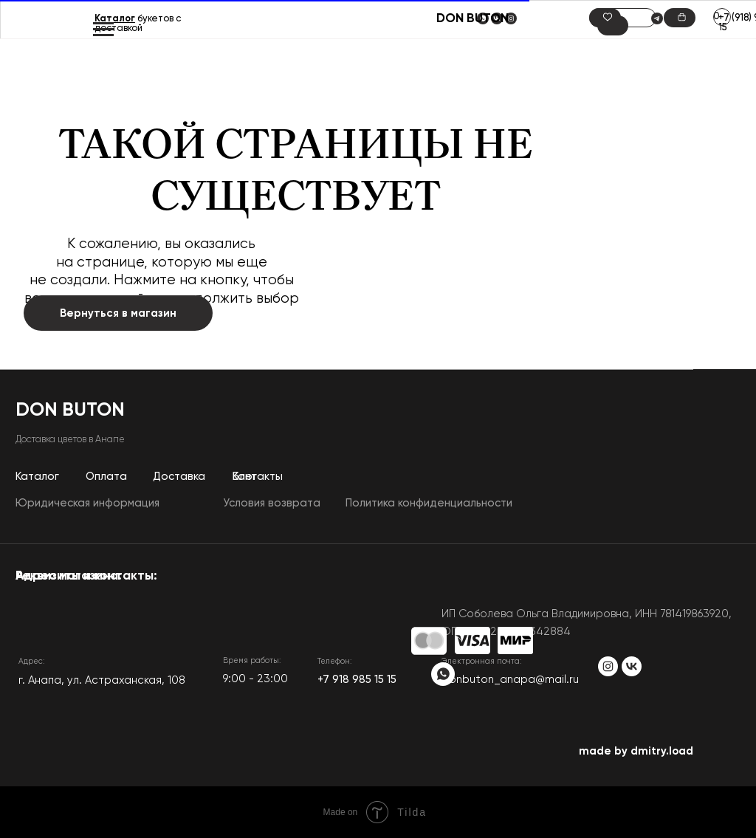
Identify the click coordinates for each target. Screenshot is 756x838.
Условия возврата (271, 503)
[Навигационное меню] (103, 29)
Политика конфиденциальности (429, 503)
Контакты (258, 476)
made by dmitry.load (636, 751)
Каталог (114, 19)
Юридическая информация (87, 503)
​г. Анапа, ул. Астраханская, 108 (101, 680)
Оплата (106, 476)
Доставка (179, 476)
